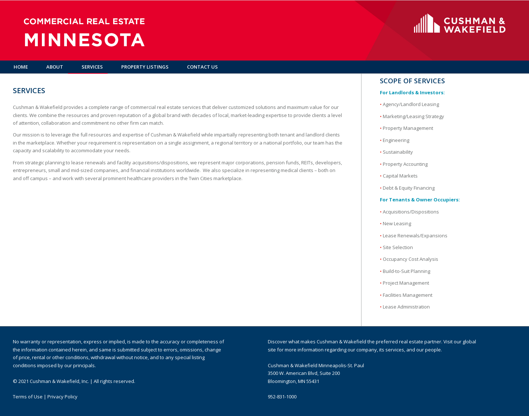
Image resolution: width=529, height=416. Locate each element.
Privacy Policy (62, 396)
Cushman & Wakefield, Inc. (59, 381)
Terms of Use (28, 396)
